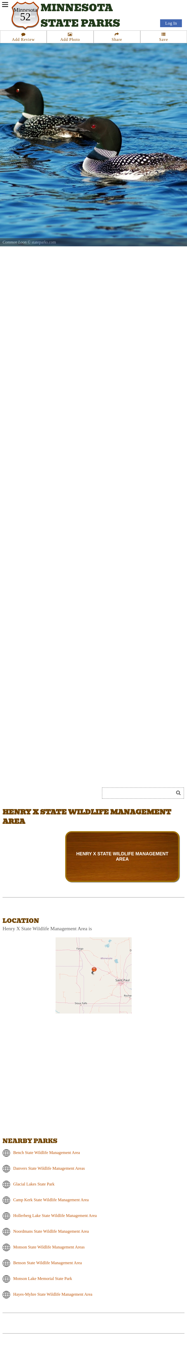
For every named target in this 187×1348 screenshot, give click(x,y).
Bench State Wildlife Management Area (46, 1152)
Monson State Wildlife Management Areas (49, 1247)
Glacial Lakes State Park (34, 1184)
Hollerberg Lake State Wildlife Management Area (55, 1215)
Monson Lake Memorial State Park (42, 1278)
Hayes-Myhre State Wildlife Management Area (52, 1294)
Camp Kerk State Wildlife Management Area (51, 1199)
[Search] (140, 793)
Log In (171, 23)
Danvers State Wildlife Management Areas (49, 1168)
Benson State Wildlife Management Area (47, 1262)
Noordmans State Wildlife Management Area (51, 1231)
